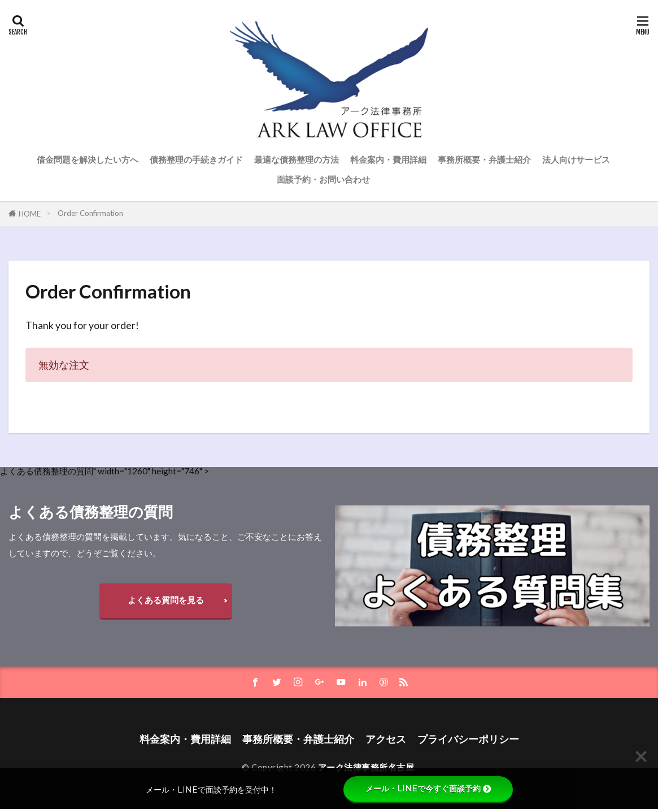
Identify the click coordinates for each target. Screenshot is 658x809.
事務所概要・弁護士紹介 (484, 159)
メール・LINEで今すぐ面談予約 (428, 789)
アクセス (385, 739)
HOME (30, 213)
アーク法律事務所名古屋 (366, 767)
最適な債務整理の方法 (296, 159)
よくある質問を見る (166, 600)
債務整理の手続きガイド (196, 159)
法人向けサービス (576, 159)
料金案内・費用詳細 (388, 159)
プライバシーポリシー (468, 739)
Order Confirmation (90, 213)
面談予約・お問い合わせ (323, 179)
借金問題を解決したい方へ (87, 159)
